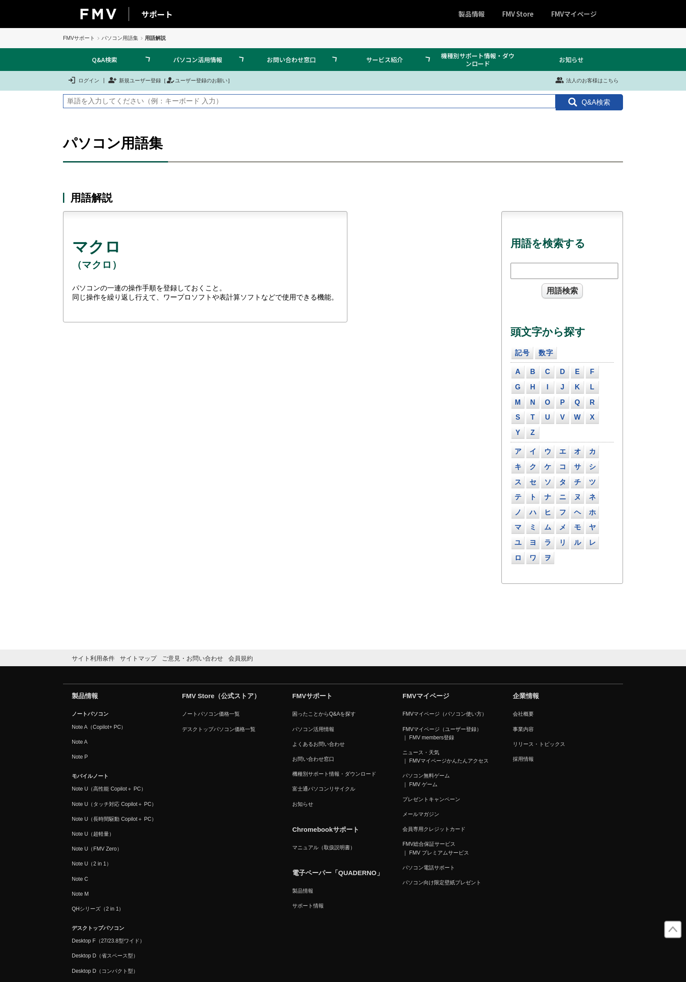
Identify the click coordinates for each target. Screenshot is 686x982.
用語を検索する (548, 243)
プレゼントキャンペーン (431, 799)
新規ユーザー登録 (134, 80)
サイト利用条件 (93, 658)
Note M (80, 894)
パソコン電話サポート (428, 868)
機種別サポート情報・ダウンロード (477, 59)
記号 (522, 353)
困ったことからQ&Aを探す (324, 714)
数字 (546, 353)
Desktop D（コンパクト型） (105, 971)
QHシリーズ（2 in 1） (98, 909)
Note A (80, 742)
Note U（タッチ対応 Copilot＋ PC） (114, 804)
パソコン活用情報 (197, 59)
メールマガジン (420, 814)
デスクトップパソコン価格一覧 (219, 729)
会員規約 (240, 658)
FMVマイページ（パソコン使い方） (444, 714)
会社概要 (523, 714)
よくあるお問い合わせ (318, 744)
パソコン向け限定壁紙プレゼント (441, 883)
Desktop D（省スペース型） (105, 956)
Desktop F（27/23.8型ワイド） (108, 941)
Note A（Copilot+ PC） (99, 727)
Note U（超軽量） (93, 834)
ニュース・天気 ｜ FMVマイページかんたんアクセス (445, 756)
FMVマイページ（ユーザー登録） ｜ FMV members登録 (442, 733)
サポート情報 (308, 906)
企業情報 (526, 695)
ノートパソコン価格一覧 (211, 714)
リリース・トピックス (539, 744)
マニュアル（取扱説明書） (323, 847)
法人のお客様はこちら (587, 80)
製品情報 (471, 13)
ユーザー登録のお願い (197, 80)
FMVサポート (79, 38)
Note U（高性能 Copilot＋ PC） (109, 789)
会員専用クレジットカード (434, 829)
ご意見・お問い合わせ (192, 658)
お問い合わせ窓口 (291, 59)
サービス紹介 (384, 59)
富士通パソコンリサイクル (323, 789)
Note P (80, 757)
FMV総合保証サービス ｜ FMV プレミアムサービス (435, 848)
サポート (157, 14)
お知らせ (571, 59)
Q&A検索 (104, 59)
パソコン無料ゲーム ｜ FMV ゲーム (426, 780)
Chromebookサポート (325, 829)
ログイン (83, 80)
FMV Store (518, 13)
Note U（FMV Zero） (97, 849)
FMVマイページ (574, 13)
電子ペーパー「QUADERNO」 (337, 872)
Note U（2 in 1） (92, 864)
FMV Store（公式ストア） (221, 695)
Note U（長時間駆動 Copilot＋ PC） (114, 819)
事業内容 (523, 729)
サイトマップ (138, 658)
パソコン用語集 (120, 38)
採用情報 (523, 759)
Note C (80, 879)
